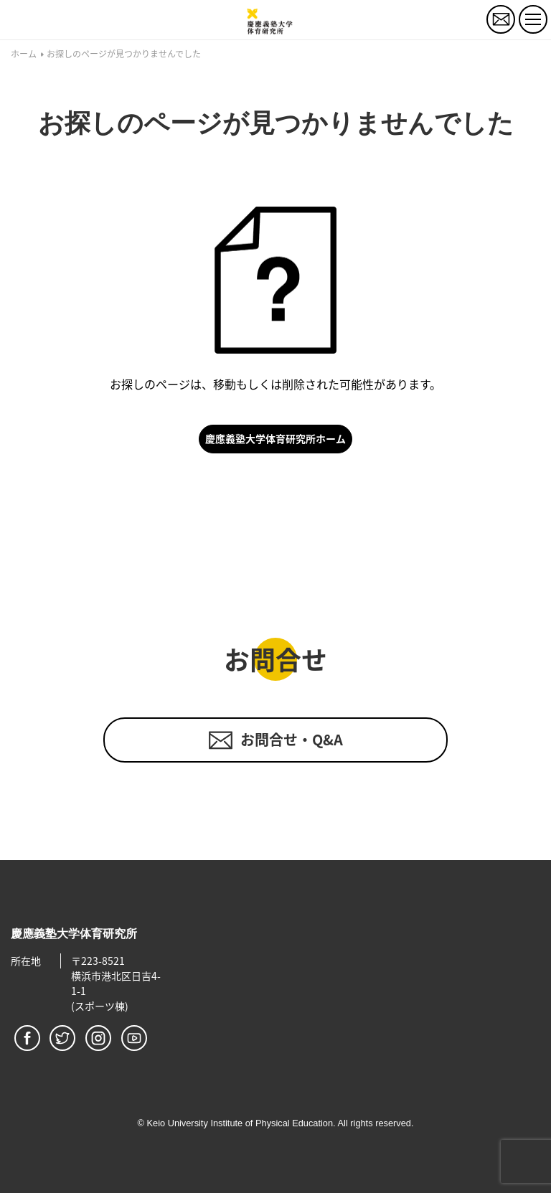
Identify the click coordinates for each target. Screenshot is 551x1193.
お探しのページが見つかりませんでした (124, 54)
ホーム (24, 54)
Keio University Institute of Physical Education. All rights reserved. (279, 1123)
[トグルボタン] (533, 19)
